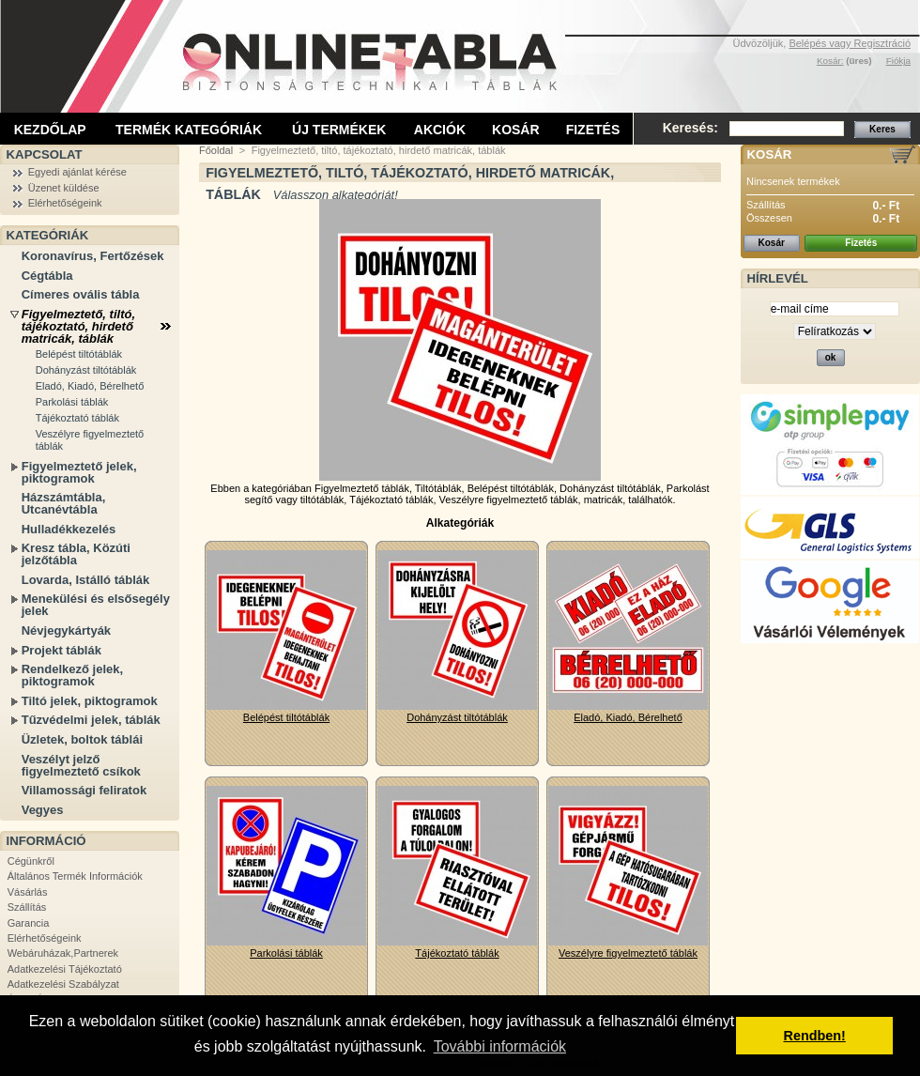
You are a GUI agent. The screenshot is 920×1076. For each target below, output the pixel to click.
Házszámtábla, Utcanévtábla (64, 503)
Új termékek (339, 129)
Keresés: (690, 127)
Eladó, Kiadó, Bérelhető (90, 386)
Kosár (516, 129)
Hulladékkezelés (68, 529)
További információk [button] (500, 1046)
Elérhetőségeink (65, 202)
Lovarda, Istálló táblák (86, 580)
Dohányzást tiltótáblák (86, 370)
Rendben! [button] (815, 1035)
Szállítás (27, 907)
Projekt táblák (61, 650)
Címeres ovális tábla (81, 294)
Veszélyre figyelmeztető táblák (90, 440)
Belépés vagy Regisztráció (850, 43)
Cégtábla (47, 275)
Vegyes (43, 810)
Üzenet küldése (64, 187)
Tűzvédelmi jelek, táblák (91, 720)
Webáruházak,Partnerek (63, 953)
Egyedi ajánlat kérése (77, 171)
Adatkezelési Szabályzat (63, 984)
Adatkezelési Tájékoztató (65, 969)
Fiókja (898, 60)
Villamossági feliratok (84, 790)
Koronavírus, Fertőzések (93, 256)
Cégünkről (31, 861)
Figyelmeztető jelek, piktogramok (79, 472)
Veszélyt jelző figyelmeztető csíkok (81, 765)
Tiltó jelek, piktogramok (90, 701)
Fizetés (593, 129)
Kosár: (830, 60)
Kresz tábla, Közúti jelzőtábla (76, 554)
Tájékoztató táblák (77, 417)
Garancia (29, 923)
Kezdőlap (50, 129)
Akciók (440, 129)
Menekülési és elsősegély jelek (96, 604)
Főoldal (216, 150)
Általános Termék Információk (75, 876)
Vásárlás (28, 892)
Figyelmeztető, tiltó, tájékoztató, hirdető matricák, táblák (78, 326)
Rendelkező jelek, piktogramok (72, 675)
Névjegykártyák (66, 630)
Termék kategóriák (188, 129)
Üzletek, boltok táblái (82, 739)
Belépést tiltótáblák (79, 354)
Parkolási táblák (72, 401)
